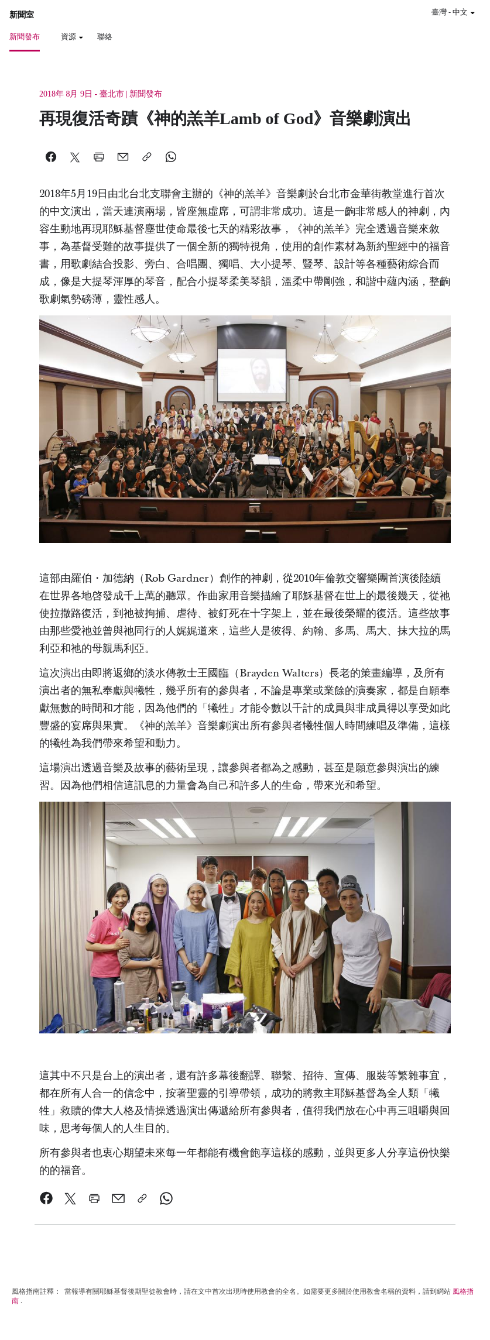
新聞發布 (24, 36)
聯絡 (104, 36)
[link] (47, 1198)
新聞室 (21, 15)
